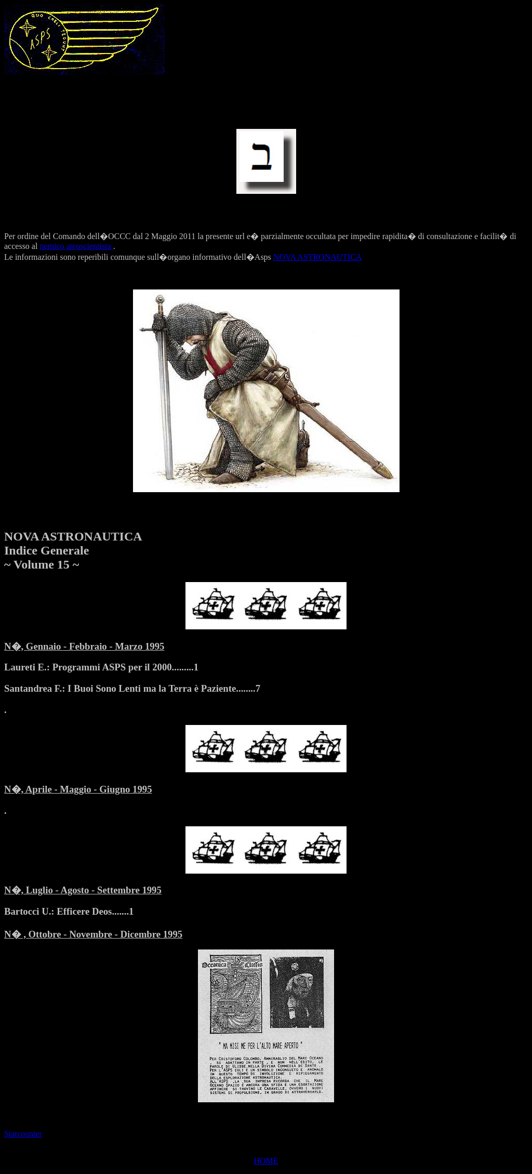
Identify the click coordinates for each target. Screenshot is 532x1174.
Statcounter (23, 1133)
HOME (266, 1160)
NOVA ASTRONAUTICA (317, 257)
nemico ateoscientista (76, 246)
